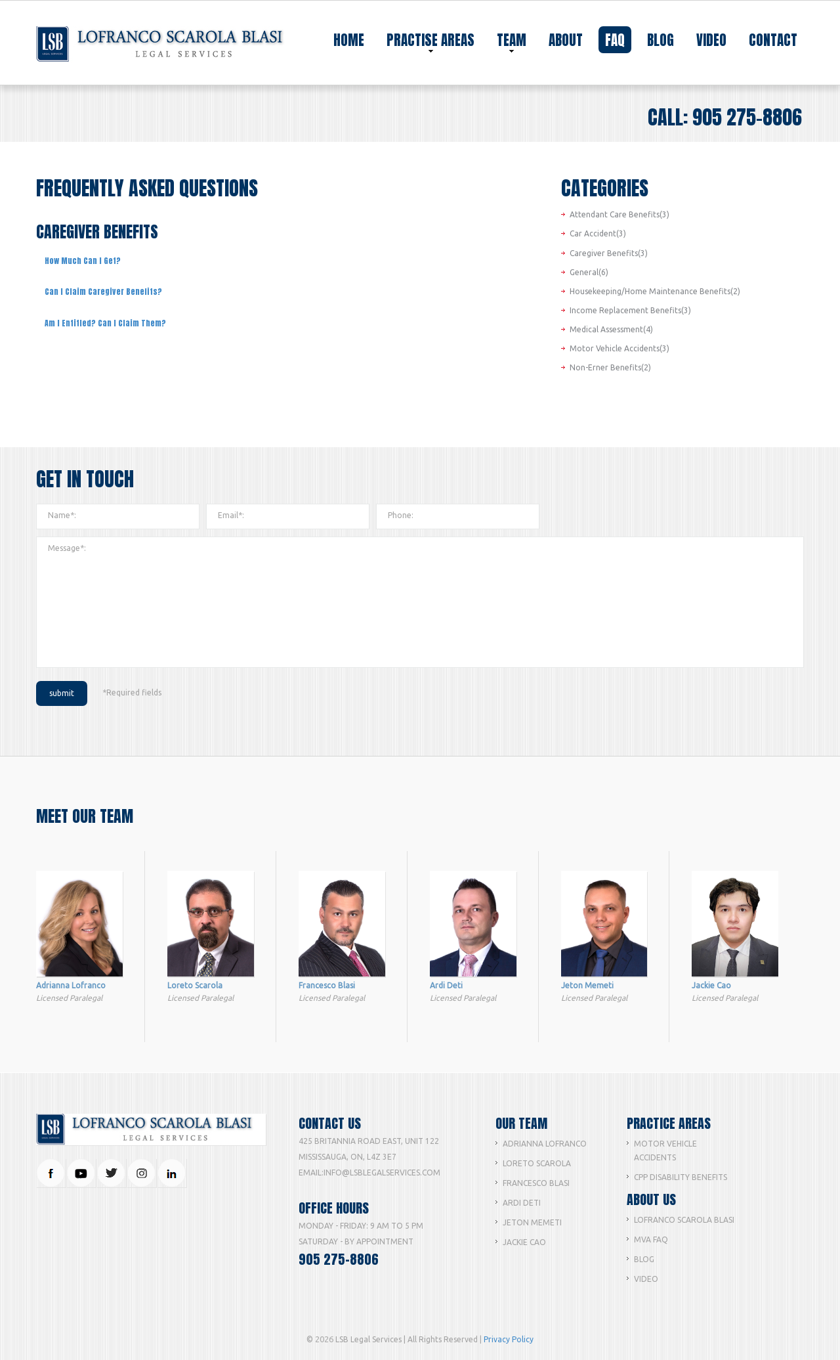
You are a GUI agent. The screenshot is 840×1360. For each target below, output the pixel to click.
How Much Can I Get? (83, 261)
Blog (644, 1259)
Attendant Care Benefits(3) (619, 214)
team (511, 41)
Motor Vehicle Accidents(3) (619, 348)
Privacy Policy (509, 1339)
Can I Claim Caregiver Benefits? (103, 291)
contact (773, 40)
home (348, 40)
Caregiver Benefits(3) (609, 253)
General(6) (589, 272)
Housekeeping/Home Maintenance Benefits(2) (655, 291)
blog (660, 40)
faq (615, 40)
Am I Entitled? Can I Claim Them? (105, 323)
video (711, 40)
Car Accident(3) (598, 233)
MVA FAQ (651, 1239)
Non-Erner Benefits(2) (610, 367)
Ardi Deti (522, 1202)
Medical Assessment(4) (611, 329)
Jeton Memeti (532, 1222)
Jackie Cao (524, 1242)
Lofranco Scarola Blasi (684, 1220)
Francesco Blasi (536, 1183)
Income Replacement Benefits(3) (630, 310)
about (566, 40)
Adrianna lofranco (545, 1143)
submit (61, 693)
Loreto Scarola (537, 1163)
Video (646, 1279)
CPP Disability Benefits (680, 1177)
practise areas (430, 41)
